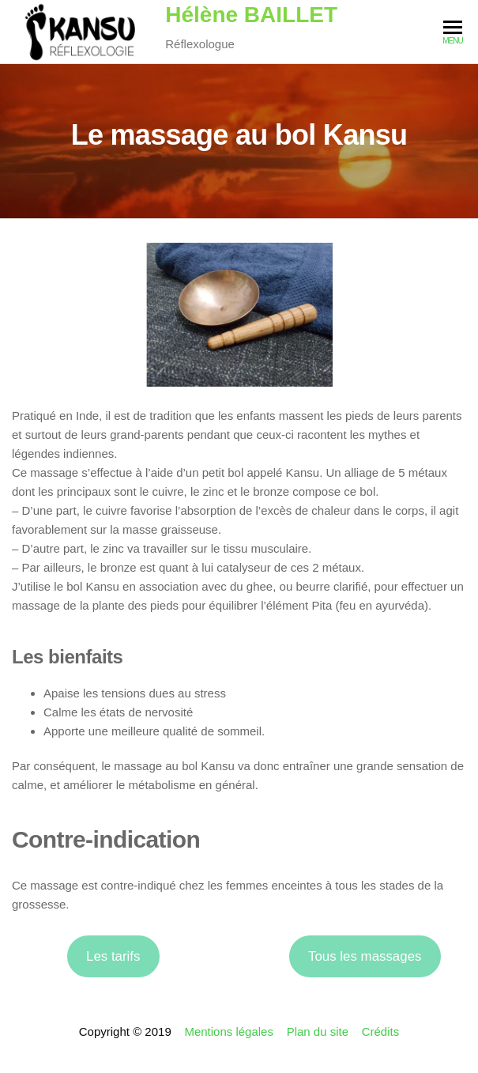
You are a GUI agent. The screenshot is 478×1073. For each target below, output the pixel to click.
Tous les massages (364, 956)
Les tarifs (113, 956)
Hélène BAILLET (251, 14)
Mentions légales (228, 1031)
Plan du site (317, 1031)
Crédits (381, 1031)
